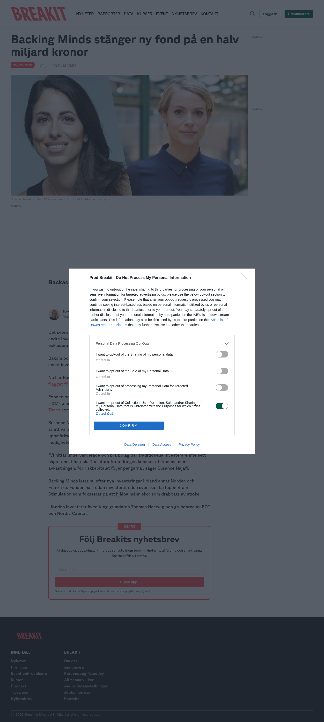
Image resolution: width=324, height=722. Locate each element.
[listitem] (162, 343)
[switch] (222, 354)
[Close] (245, 278)
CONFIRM (129, 425)
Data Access (161, 444)
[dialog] (162, 361)
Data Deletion (134, 444)
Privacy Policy (189, 444)
